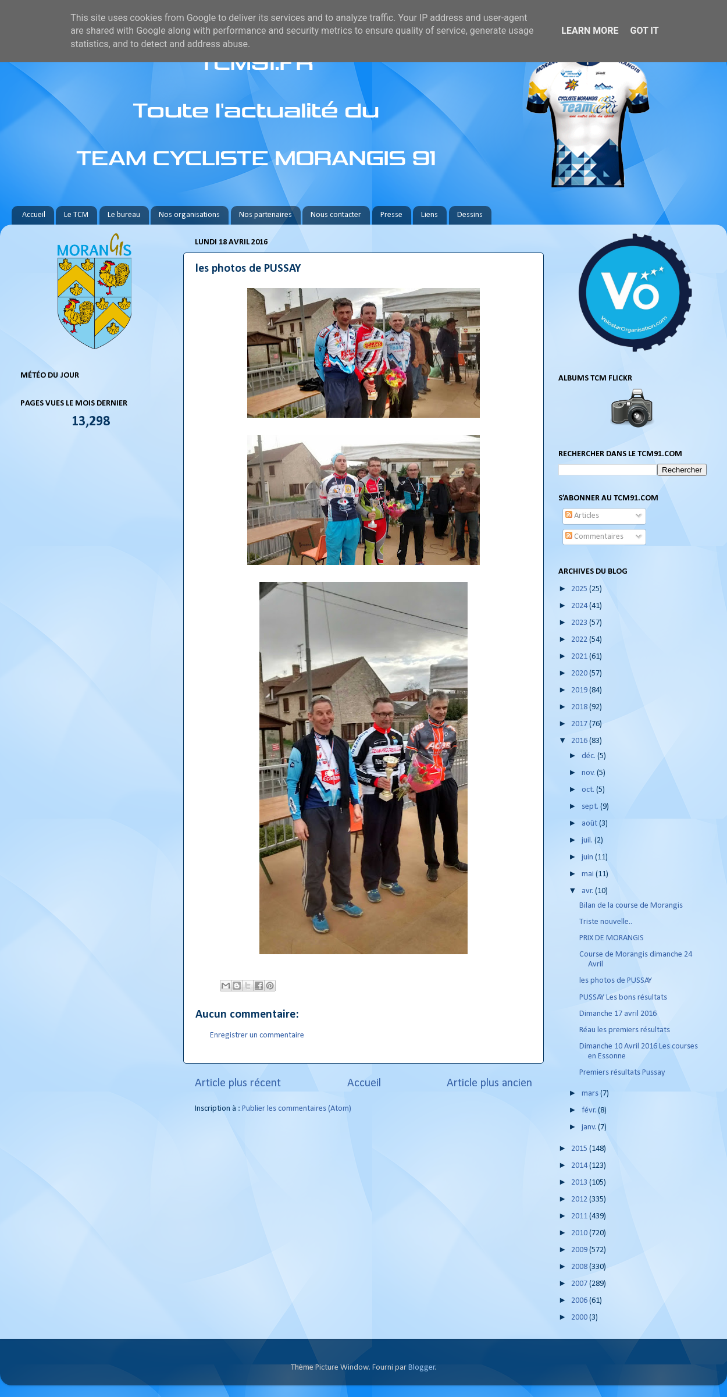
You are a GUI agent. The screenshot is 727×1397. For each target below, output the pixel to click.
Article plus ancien (489, 1083)
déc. (589, 756)
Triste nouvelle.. (605, 922)
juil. (588, 840)
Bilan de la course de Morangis (631, 905)
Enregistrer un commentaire (257, 1035)
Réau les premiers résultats (624, 1030)
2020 (580, 673)
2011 (580, 1216)
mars (591, 1093)
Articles (582, 515)
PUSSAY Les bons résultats (623, 997)
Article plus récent (238, 1083)
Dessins (470, 215)
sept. (591, 806)
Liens (429, 215)
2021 (580, 656)
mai (589, 874)
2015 (580, 1148)
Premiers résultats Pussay (622, 1072)
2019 (580, 690)
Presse (391, 215)
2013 (580, 1182)
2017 (580, 724)
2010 (580, 1233)
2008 (580, 1267)
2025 (580, 589)
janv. (590, 1127)
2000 (580, 1317)
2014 (580, 1165)
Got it (644, 30)
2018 (580, 707)
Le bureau (124, 215)
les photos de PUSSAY (615, 980)
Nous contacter (336, 215)
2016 (580, 741)
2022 (580, 639)
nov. (589, 773)
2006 (580, 1300)
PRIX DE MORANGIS (611, 938)
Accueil (33, 215)
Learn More (589, 30)
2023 (580, 622)
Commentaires (594, 536)
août (590, 823)
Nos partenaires (265, 215)
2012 (580, 1199)
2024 (580, 606)
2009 (580, 1250)
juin (588, 857)
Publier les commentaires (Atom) (296, 1108)
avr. (588, 891)
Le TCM (76, 215)
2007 (580, 1283)
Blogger (421, 1367)
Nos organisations (189, 215)
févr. (590, 1110)
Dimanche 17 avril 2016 (618, 1013)
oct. (589, 789)
